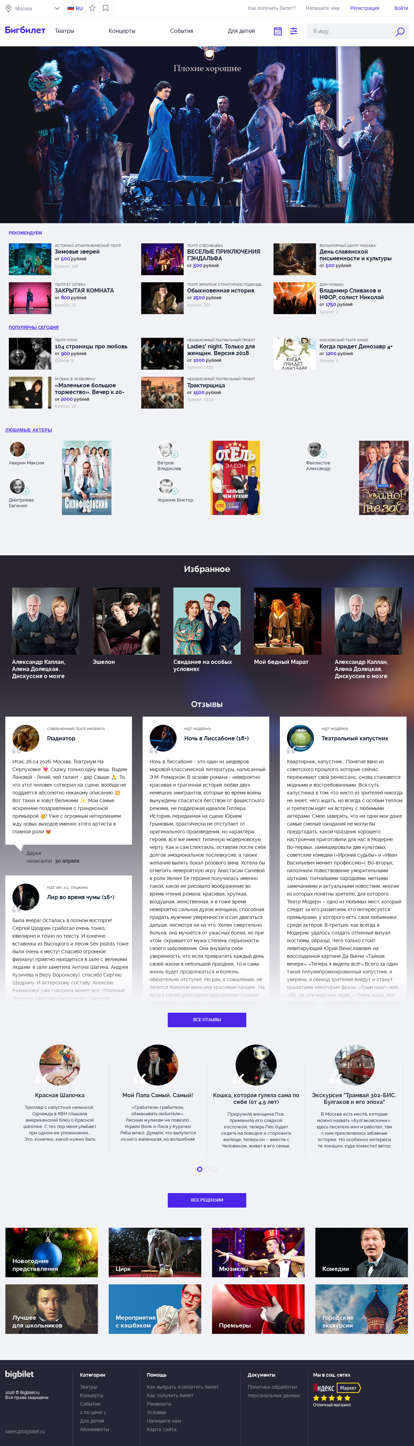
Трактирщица (206, 385)
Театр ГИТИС (66, 340)
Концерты (122, 31)
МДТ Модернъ (197, 729)
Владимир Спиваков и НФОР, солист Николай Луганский (352, 294)
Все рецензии (207, 1200)
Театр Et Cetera (70, 285)
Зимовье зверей (77, 251)
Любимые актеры (28, 430)
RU (79, 8)
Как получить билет (170, 1395)
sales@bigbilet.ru (25, 1431)
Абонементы (94, 1429)
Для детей (241, 31)
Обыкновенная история (220, 290)
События (181, 31)
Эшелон (104, 662)
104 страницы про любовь (91, 346)
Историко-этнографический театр (88, 246)
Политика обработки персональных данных (274, 1391)
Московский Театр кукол (344, 340)
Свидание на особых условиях (202, 665)
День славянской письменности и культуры (356, 255)
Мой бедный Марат (281, 662)
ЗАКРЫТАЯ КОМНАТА (84, 290)
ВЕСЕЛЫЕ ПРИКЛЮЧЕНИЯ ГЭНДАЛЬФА (223, 255)
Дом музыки (331, 285)
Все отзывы (207, 1019)
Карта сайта (162, 1429)
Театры (64, 31)
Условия (156, 1412)
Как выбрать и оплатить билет (183, 1387)
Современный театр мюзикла (76, 729)
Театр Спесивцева (205, 246)
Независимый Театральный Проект (221, 340)
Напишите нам (322, 8)
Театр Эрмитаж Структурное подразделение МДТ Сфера (226, 285)
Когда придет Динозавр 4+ (356, 346)
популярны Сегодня (34, 327)
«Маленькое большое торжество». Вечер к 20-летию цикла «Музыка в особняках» (90, 388)
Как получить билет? (271, 8)
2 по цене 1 (93, 1412)
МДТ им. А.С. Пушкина (67, 888)
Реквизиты (159, 1404)
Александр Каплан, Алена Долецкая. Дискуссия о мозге (38, 669)
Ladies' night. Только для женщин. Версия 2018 (221, 350)
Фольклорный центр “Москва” (348, 246)
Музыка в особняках (75, 379)
